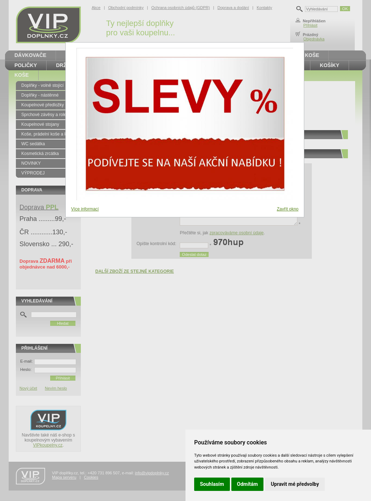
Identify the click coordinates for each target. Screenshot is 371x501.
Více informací (85, 209)
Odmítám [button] (247, 484)
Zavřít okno (287, 209)
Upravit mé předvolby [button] (295, 484)
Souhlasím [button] (212, 484)
